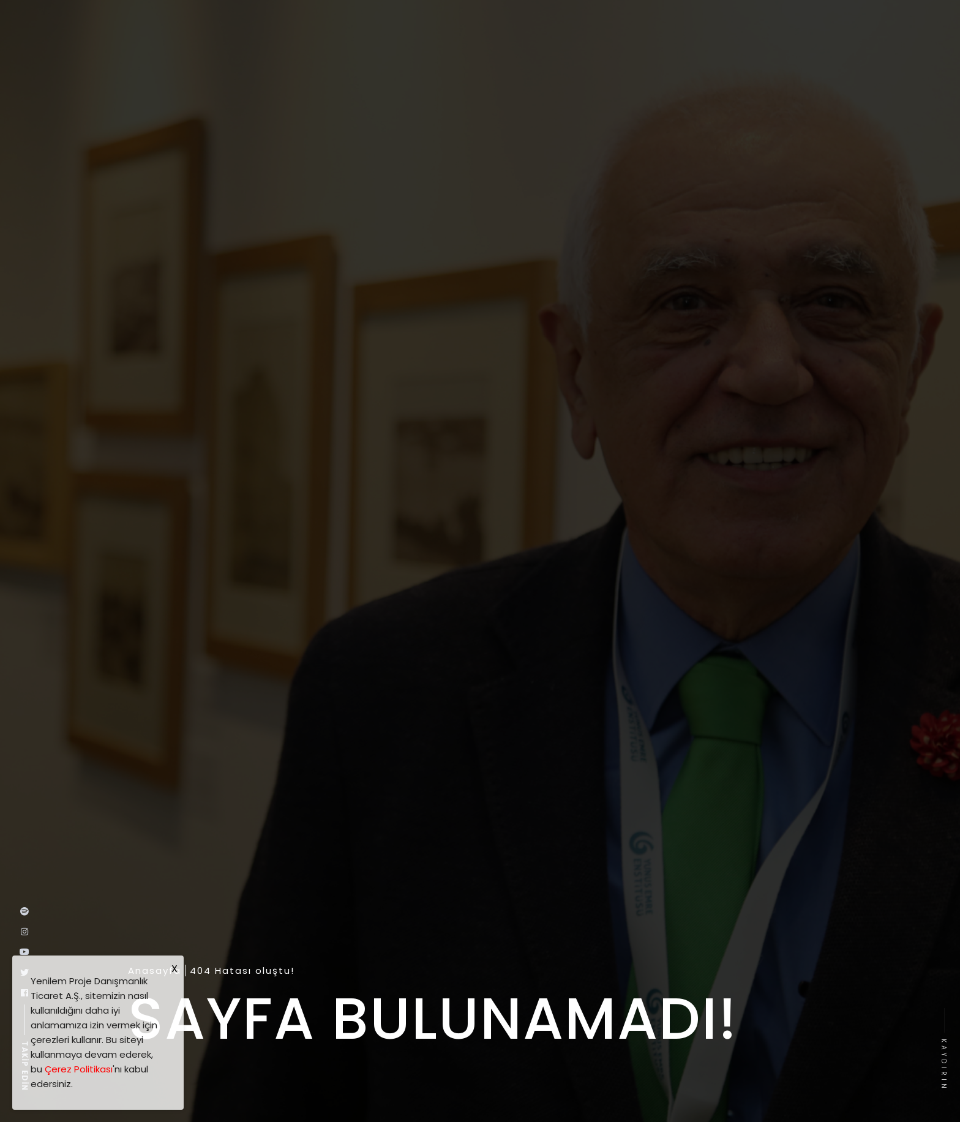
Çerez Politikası (79, 1069)
